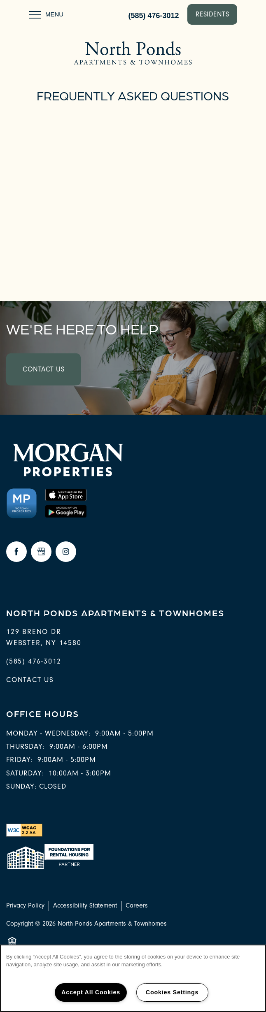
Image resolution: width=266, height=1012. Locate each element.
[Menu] (46, 14)
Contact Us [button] (43, 369)
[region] (133, 978)
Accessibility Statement (85, 905)
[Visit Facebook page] (16, 551)
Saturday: (25, 773)
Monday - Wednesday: (48, 733)
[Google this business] (41, 551)
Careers (137, 905)
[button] (212, 14)
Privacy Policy (25, 905)
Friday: (19, 759)
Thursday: (25, 746)
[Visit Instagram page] (66, 551)
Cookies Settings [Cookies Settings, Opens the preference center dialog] (172, 992)
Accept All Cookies (90, 992)
